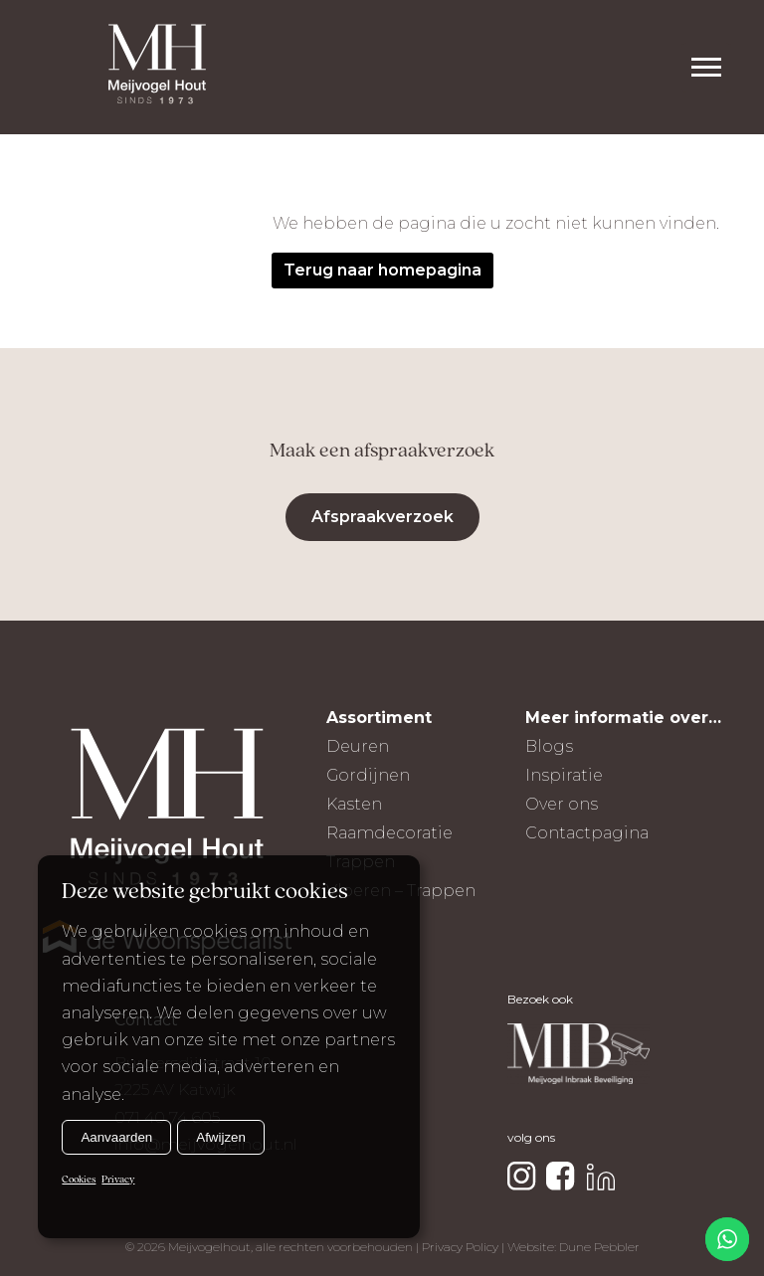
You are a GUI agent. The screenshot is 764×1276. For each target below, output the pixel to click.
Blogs (549, 746)
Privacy (117, 1180)
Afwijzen (221, 1137)
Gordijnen (368, 775)
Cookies (79, 1180)
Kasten (354, 804)
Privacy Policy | (464, 1246)
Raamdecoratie (389, 832)
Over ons (561, 804)
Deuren (357, 746)
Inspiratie (564, 775)
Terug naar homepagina (382, 270)
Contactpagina (587, 832)
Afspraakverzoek (382, 516)
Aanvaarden (116, 1137)
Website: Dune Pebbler (573, 1246)
